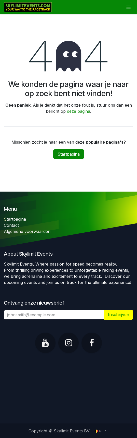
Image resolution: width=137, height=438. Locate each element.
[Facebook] (91, 343)
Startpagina (69, 154)
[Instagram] (68, 343)
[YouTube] (45, 343)
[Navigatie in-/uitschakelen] (128, 7)
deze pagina (78, 111)
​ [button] (118, 315)
